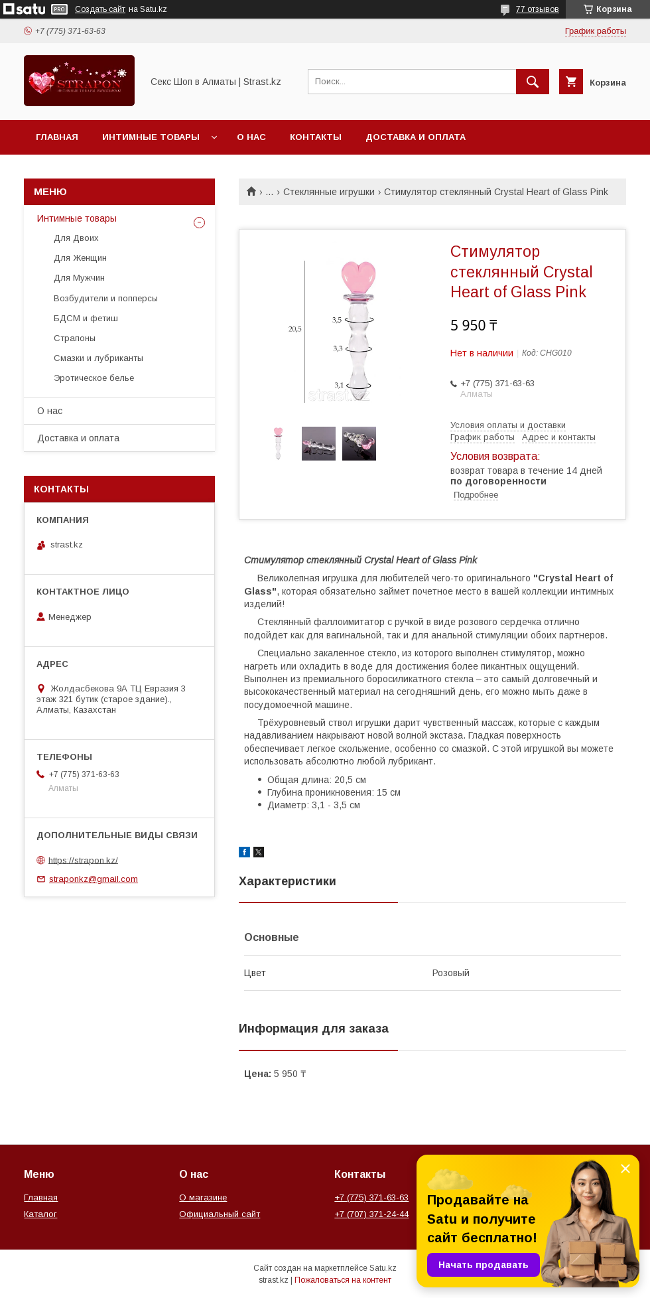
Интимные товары (151, 137)
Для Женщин (80, 258)
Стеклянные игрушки (329, 191)
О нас (251, 137)
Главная (57, 137)
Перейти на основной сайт (108, 172)
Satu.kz (383, 1268)
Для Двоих (76, 238)
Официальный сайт (219, 1214)
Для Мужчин (79, 278)
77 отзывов (537, 9)
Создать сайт (100, 9)
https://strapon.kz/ (83, 860)
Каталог (40, 1214)
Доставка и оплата (415, 137)
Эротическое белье (94, 378)
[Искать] (532, 81)
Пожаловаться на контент (342, 1280)
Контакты (316, 137)
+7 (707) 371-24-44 (371, 1214)
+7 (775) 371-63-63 (371, 1197)
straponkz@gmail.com (93, 879)
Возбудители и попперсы (106, 298)
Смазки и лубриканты (98, 358)
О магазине (203, 1197)
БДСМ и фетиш (86, 318)
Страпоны (75, 338)
